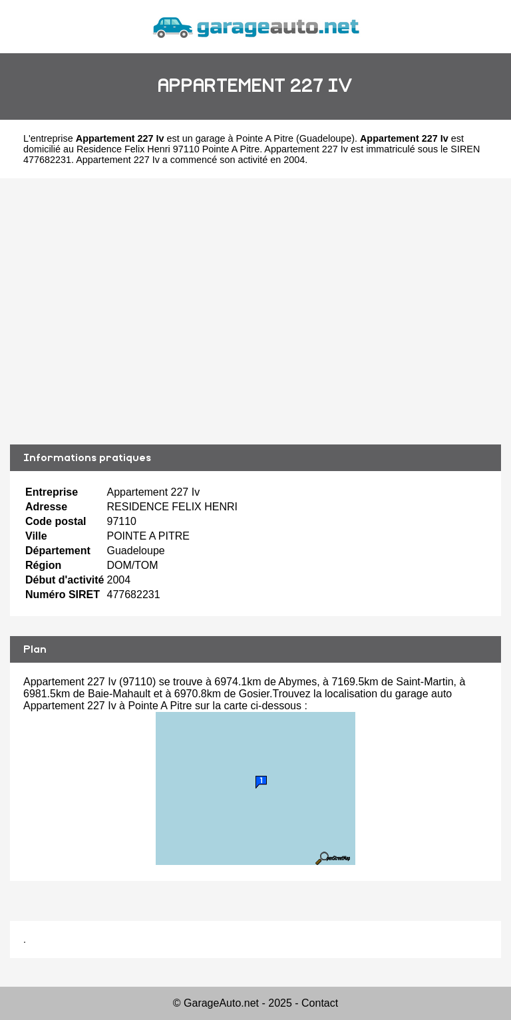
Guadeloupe (325, 138)
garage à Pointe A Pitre (244, 138)
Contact (319, 1003)
